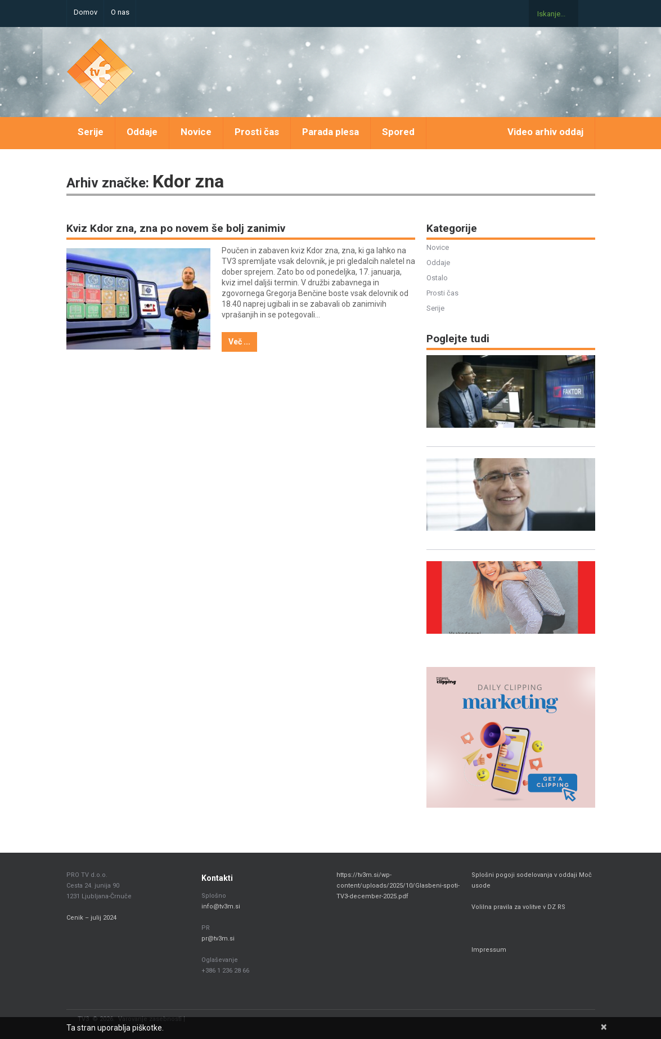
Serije (91, 131)
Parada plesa (330, 131)
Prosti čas (257, 131)
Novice (196, 131)
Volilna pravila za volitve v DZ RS (518, 907)
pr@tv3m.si (218, 938)
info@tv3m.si (220, 906)
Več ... (239, 341)
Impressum (488, 949)
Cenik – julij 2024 (91, 917)
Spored (398, 131)
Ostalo (437, 278)
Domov (85, 12)
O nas (120, 12)
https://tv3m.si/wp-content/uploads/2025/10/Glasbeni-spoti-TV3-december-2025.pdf (398, 885)
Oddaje (142, 131)
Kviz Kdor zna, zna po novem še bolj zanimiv (175, 228)
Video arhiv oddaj (545, 131)
